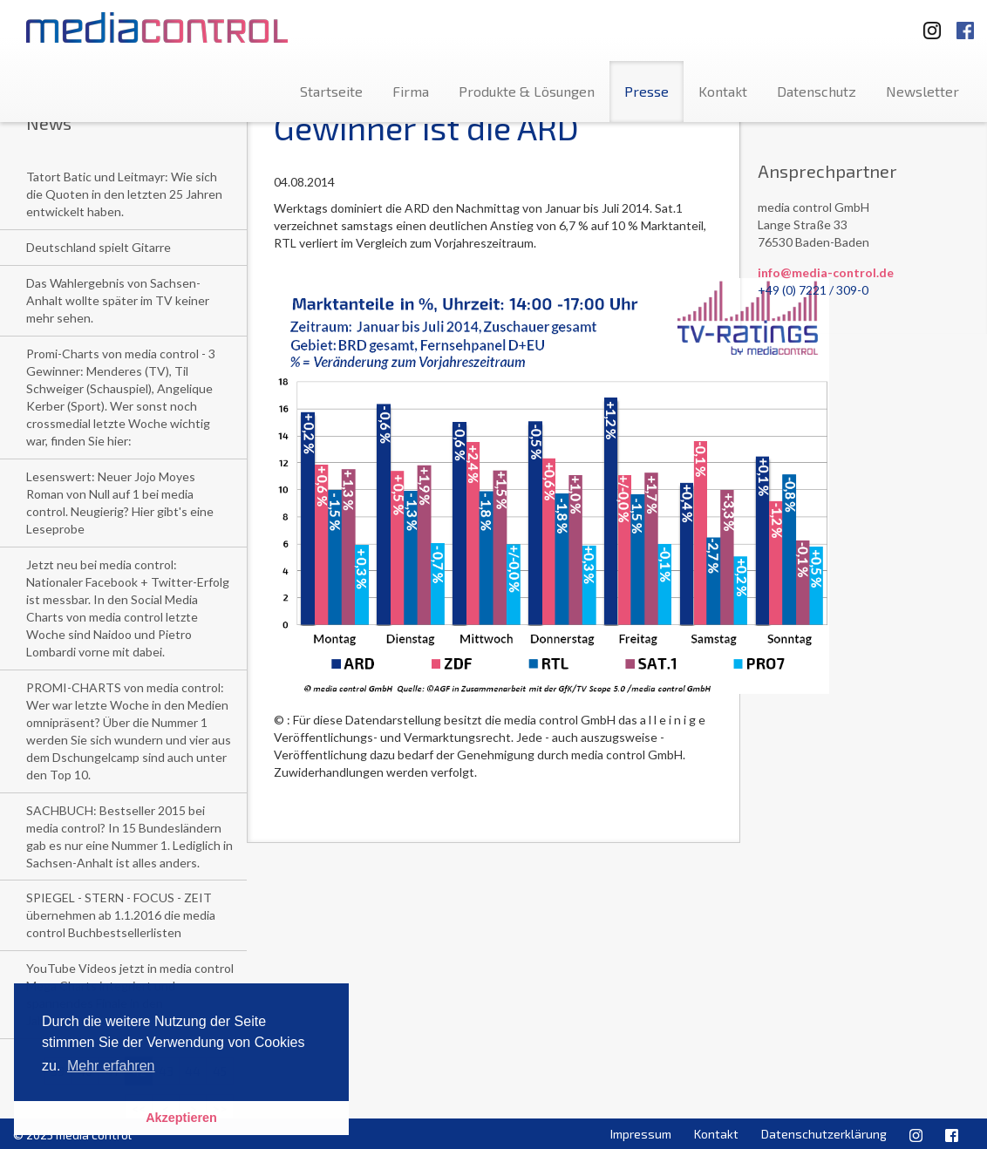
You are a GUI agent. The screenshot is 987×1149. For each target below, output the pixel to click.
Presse (646, 91)
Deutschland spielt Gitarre (98, 247)
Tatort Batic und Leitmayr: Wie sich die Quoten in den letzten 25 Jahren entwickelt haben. (124, 194)
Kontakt (722, 91)
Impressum (640, 1133)
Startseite (331, 91)
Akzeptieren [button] (181, 1118)
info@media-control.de (826, 272)
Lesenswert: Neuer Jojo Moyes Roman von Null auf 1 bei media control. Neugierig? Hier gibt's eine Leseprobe (120, 502)
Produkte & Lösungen (527, 91)
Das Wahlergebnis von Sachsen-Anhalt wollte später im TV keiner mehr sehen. (117, 300)
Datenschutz (816, 91)
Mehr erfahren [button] (111, 1065)
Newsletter (922, 91)
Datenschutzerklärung (824, 1133)
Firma (410, 91)
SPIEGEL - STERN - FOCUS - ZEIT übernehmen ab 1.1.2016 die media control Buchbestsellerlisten (120, 915)
